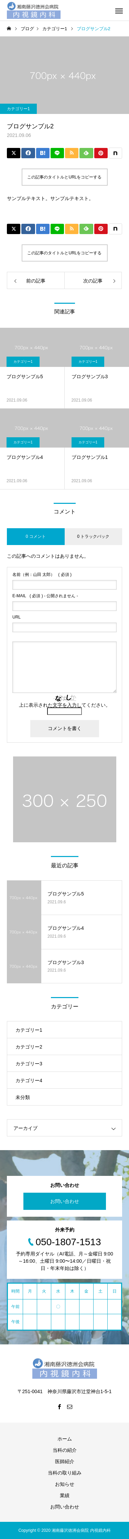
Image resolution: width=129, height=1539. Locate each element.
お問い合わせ (64, 1201)
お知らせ (64, 1484)
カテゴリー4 (28, 1080)
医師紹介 (64, 1461)
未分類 (22, 1097)
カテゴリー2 (28, 1047)
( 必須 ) (42, 574)
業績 (64, 1495)
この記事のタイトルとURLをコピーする (64, 177)
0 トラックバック (93, 536)
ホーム (64, 1439)
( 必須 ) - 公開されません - (45, 596)
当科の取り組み (65, 1473)
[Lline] (57, 153)
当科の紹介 (65, 1450)
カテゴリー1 (18, 108)
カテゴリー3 (28, 1063)
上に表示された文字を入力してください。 (64, 705)
